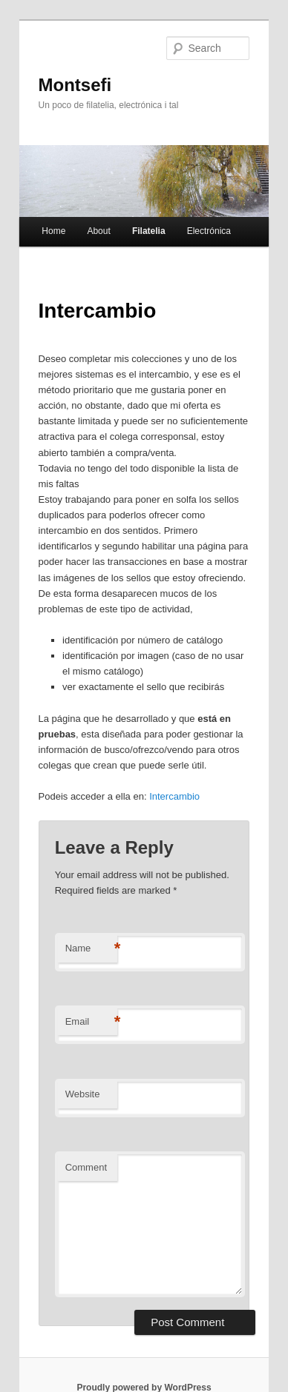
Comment (86, 1167)
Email (91, 1022)
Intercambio (174, 796)
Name (91, 949)
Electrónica (209, 231)
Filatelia (149, 231)
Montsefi (75, 85)
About (98, 231)
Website (82, 1094)
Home (53, 231)
